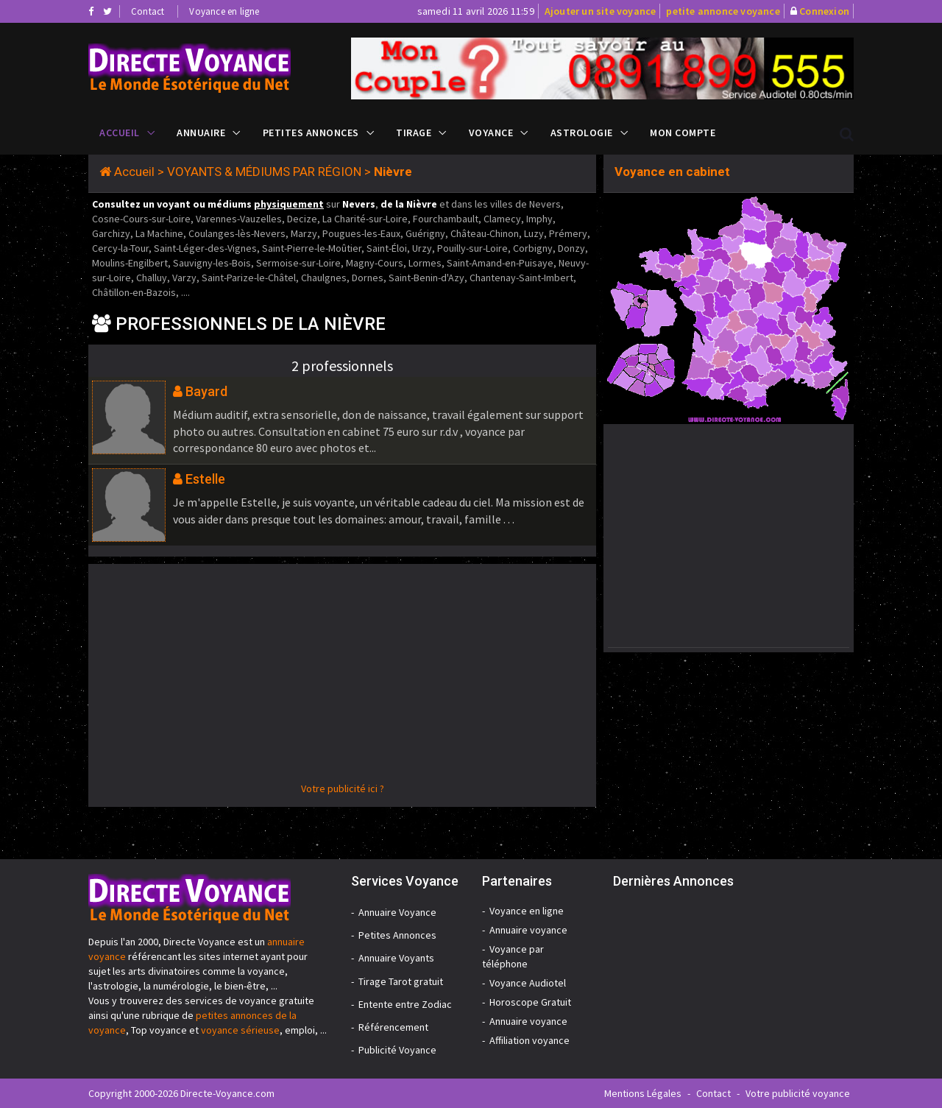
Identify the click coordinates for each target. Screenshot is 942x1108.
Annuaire (201, 132)
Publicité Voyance (397, 1049)
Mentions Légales (642, 1093)
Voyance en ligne (224, 11)
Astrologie (581, 132)
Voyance (491, 132)
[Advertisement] (342, 678)
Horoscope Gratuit (530, 1002)
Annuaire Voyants (396, 957)
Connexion (824, 11)
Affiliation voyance (529, 1040)
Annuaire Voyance (397, 912)
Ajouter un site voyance (600, 11)
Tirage (413, 132)
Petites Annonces (311, 132)
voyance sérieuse (240, 1030)
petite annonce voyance (722, 11)
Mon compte (682, 132)
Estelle (205, 479)
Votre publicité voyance (798, 1093)
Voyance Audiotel (527, 982)
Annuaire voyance (528, 929)
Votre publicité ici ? (342, 788)
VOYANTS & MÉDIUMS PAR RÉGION (264, 171)
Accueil (119, 132)
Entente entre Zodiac (405, 1004)
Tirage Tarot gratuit (400, 981)
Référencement (393, 1027)
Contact (147, 11)
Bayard (206, 391)
